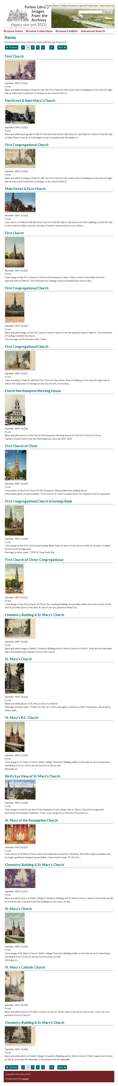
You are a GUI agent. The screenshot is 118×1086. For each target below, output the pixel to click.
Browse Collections (39, 31)
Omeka (25, 1079)
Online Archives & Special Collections (79, 5)
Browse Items (13, 31)
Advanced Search (93, 31)
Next (61, 47)
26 (52, 47)
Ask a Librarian (107, 5)
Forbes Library (52, 5)
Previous (13, 47)
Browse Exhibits (67, 31)
